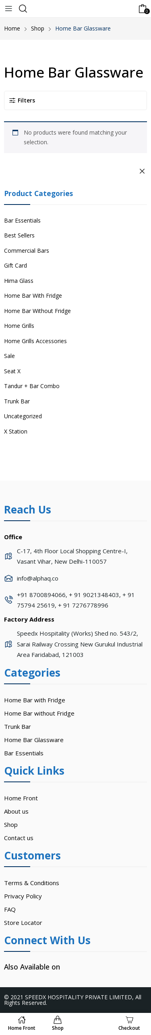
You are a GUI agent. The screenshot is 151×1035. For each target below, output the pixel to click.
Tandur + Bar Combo (32, 386)
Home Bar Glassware (34, 740)
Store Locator (23, 922)
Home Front (21, 798)
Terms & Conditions (31, 883)
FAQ (10, 909)
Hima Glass (18, 280)
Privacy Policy (23, 896)
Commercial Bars (26, 250)
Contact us (18, 838)
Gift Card (15, 265)
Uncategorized (23, 416)
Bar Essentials (22, 220)
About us (16, 811)
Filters (21, 100)
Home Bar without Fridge (39, 713)
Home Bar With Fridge (33, 295)
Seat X (12, 371)
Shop (11, 824)
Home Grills (19, 325)
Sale (9, 356)
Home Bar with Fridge (34, 700)
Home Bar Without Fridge (37, 311)
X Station (15, 431)
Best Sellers (19, 235)
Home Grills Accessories (35, 341)
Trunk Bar (17, 401)
